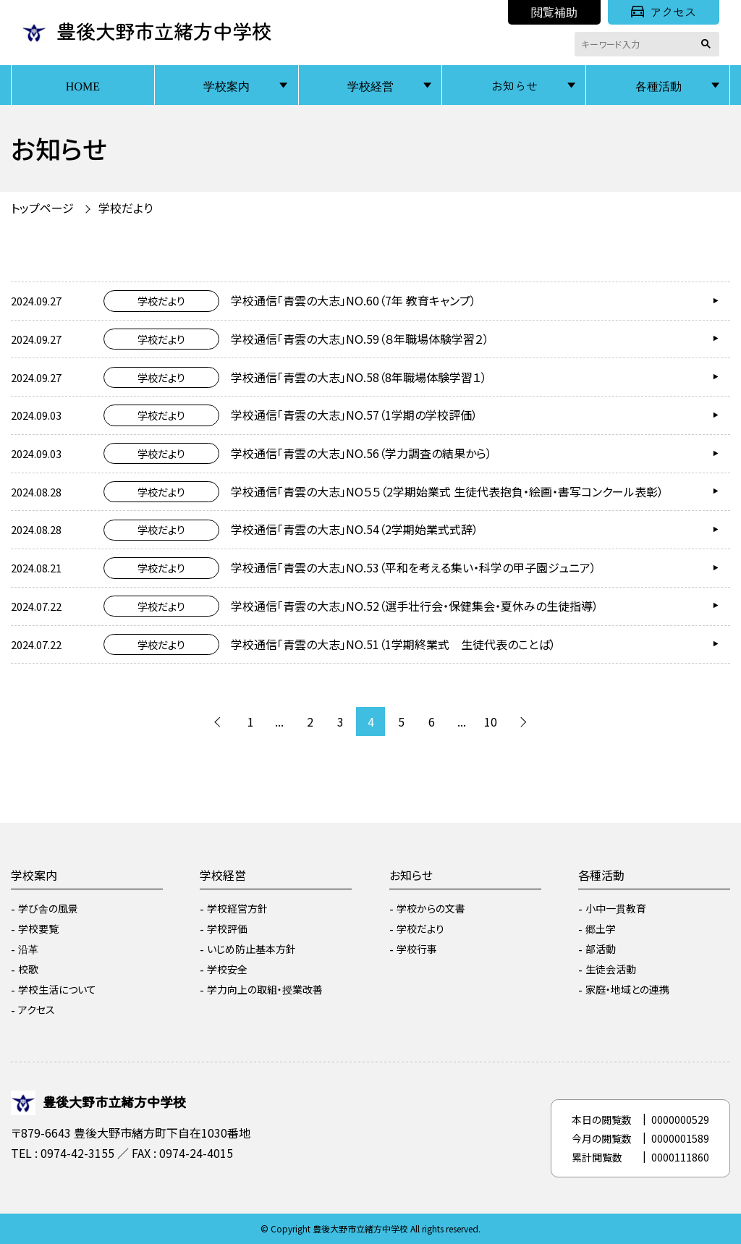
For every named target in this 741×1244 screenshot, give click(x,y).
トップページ (42, 207)
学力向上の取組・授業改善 (265, 989)
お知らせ (514, 85)
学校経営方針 (237, 908)
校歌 (28, 969)
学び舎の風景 (48, 908)
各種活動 (658, 85)
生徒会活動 (610, 969)
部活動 (600, 949)
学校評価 (227, 928)
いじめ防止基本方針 (251, 949)
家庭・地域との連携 (627, 989)
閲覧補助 (554, 11)
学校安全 (227, 969)
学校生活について (57, 989)
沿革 (28, 949)
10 (490, 721)
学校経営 (370, 85)
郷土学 (600, 928)
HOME (83, 85)
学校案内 (226, 85)
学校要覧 (38, 928)
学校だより (125, 207)
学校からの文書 (431, 908)
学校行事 (417, 949)
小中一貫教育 (615, 908)
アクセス (663, 11)
